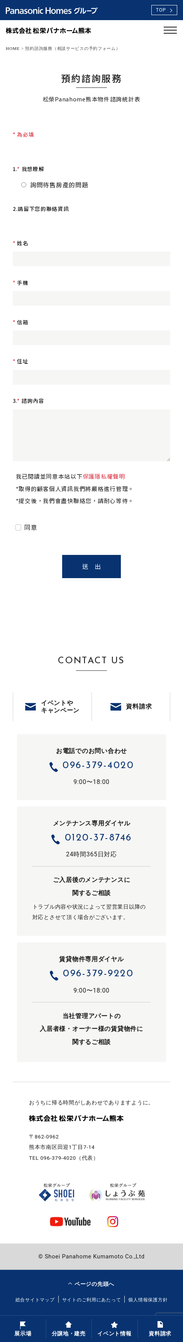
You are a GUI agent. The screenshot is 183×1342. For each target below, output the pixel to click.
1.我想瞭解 (28, 169)
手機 (21, 282)
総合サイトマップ (35, 1300)
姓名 (21, 243)
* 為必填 (23, 134)
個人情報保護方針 (148, 1300)
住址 (21, 361)
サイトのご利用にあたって (91, 1300)
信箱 (21, 322)
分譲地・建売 (69, 1328)
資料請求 (160, 1328)
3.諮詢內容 (28, 400)
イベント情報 (114, 1328)
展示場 (22, 1328)
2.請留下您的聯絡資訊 (41, 208)
